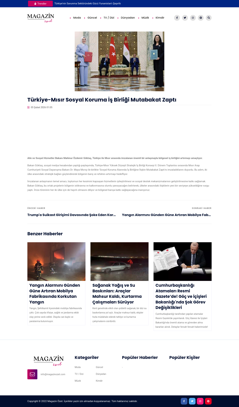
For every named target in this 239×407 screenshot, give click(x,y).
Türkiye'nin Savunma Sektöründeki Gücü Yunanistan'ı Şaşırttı (87, 3)
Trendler (40, 3)
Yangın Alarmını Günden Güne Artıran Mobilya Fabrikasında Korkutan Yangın (167, 215)
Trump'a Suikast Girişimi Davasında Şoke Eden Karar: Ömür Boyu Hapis (72, 215)
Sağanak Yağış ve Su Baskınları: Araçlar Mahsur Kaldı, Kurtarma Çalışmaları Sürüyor (117, 294)
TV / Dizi (109, 18)
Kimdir (160, 18)
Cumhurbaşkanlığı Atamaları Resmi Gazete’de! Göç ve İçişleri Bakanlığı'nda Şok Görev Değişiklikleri (181, 296)
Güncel (92, 18)
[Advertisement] (119, 133)
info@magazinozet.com (53, 374)
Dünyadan (128, 18)
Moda (77, 18)
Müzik (145, 18)
